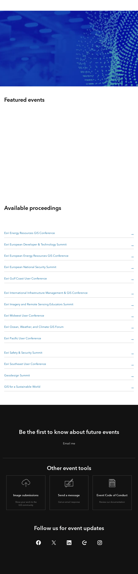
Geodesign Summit (17, 375)
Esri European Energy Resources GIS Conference (36, 255)
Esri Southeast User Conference (25, 364)
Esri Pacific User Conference (22, 338)
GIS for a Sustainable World (22, 386)
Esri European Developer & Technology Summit (35, 244)
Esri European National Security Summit (30, 267)
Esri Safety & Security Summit (23, 352)
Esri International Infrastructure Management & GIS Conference (46, 293)
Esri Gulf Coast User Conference (25, 278)
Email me (69, 443)
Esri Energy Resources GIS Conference (29, 233)
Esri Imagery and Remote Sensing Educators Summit (38, 304)
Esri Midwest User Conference (24, 315)
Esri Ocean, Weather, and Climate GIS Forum (34, 327)
